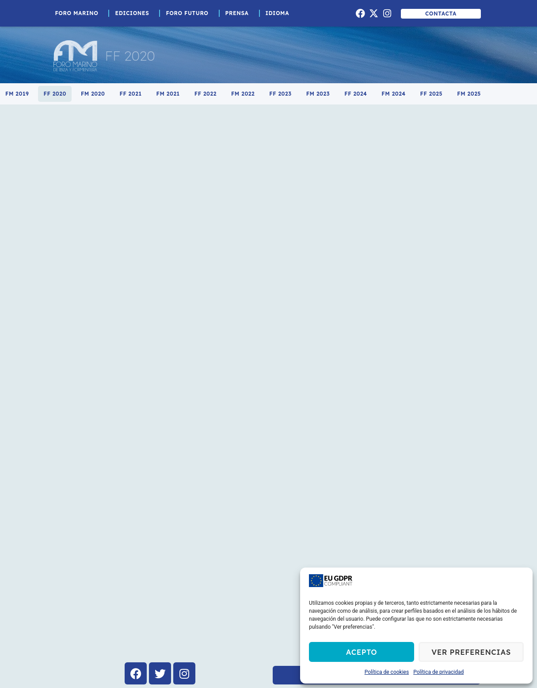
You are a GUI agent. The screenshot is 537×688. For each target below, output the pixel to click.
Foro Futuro (189, 13)
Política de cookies (387, 672)
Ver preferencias (471, 652)
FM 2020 (93, 93)
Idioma (280, 13)
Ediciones (134, 13)
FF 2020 (54, 93)
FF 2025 (431, 93)
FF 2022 (205, 93)
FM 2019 (17, 93)
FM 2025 (469, 93)
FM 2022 (243, 93)
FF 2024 (355, 93)
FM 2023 (318, 93)
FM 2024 (393, 93)
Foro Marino (79, 13)
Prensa (239, 13)
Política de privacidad (438, 672)
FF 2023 (280, 93)
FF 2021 (130, 93)
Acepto (361, 652)
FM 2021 (168, 93)
